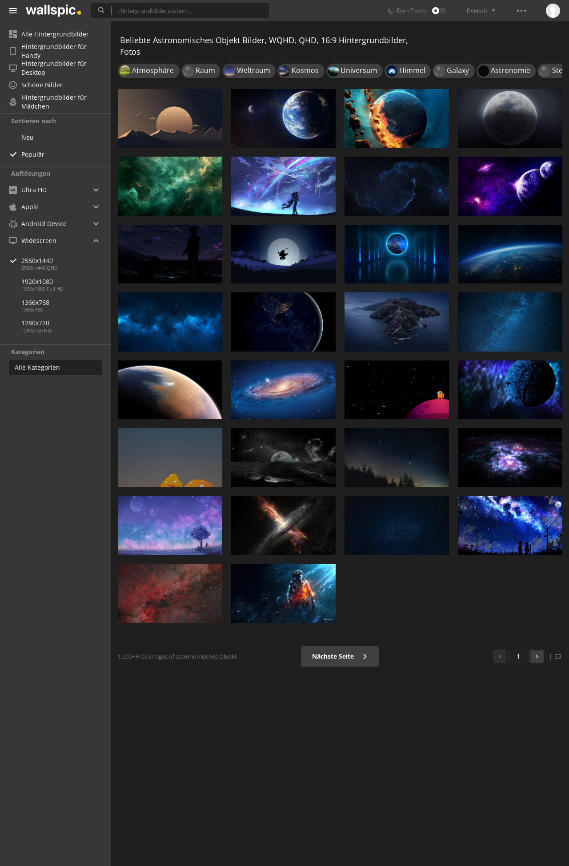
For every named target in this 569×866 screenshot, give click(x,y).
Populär (32, 154)
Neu (27, 137)
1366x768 (35, 302)
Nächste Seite (340, 656)
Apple (24, 206)
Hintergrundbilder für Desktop (48, 68)
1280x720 (35, 323)
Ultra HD (28, 190)
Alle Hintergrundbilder (49, 34)
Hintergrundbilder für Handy (48, 51)
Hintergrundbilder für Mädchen (48, 101)
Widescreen (32, 240)
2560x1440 (66, 260)
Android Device (38, 223)
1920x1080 (37, 281)
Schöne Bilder (36, 85)
